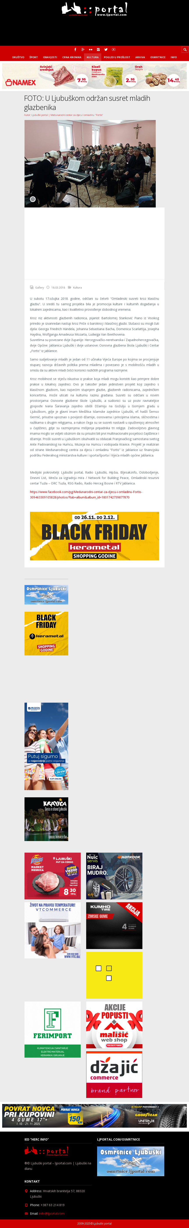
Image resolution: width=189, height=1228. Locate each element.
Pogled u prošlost (117, 57)
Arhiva (140, 57)
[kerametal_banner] (94, 559)
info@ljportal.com (51, 1213)
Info (174, 57)
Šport (34, 57)
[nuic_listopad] (114, 898)
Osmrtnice (157, 57)
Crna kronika (71, 57)
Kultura (93, 57)
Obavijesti (50, 57)
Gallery (39, 287)
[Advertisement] (94, 243)
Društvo (18, 57)
